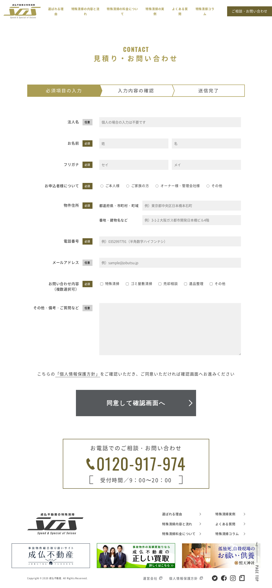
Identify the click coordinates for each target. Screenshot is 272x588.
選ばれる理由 (172, 514)
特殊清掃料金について (179, 533)
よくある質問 (225, 524)
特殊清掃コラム (227, 533)
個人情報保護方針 (183, 578)
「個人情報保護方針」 (77, 374)
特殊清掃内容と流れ (177, 524)
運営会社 (150, 578)
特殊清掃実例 (225, 514)
